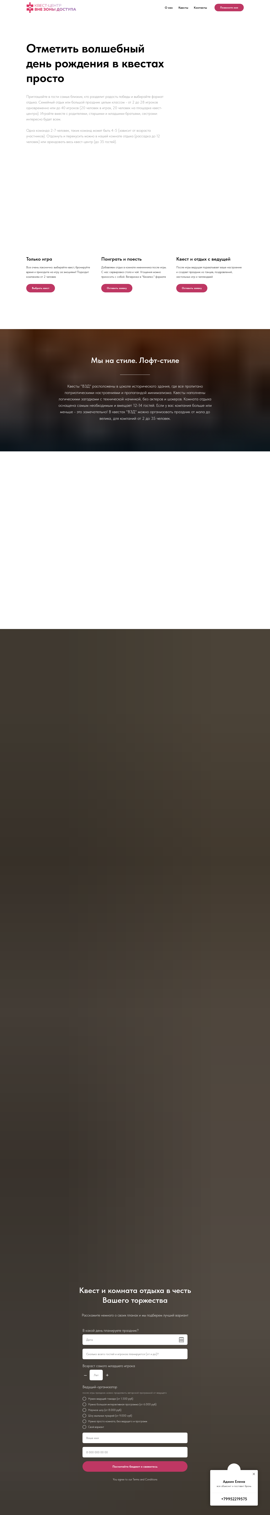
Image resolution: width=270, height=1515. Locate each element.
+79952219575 (234, 1498)
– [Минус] (85, 1375)
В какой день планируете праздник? (110, 1330)
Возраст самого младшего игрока (108, 1366)
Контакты (200, 7)
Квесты (183, 7)
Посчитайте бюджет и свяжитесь (135, 1466)
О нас (169, 7)
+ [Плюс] (107, 1375)
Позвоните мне (229, 7)
